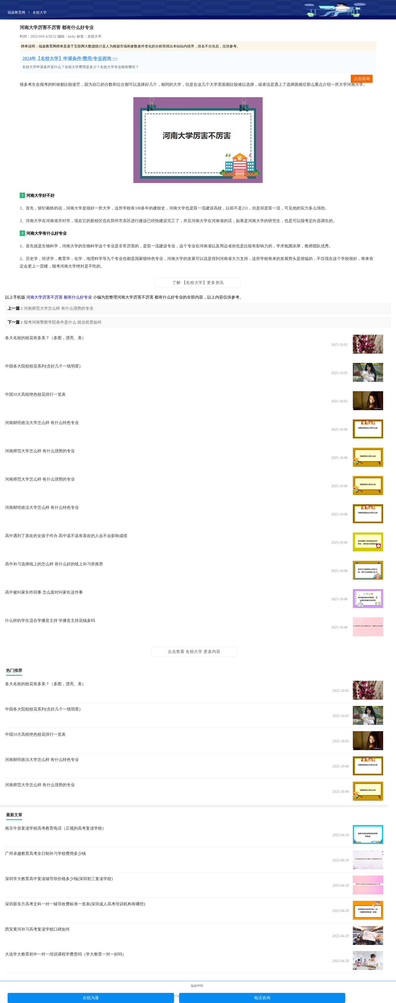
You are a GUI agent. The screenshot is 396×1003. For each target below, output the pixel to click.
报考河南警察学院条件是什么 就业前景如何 (63, 322)
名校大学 (40, 12)
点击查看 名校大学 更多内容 (194, 651)
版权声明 (197, 986)
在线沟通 (91, 998)
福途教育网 (16, 12)
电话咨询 (262, 998)
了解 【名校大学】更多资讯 (198, 282)
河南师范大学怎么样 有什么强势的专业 (58, 308)
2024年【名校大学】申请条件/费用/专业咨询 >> (69, 58)
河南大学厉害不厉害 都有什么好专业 (59, 297)
